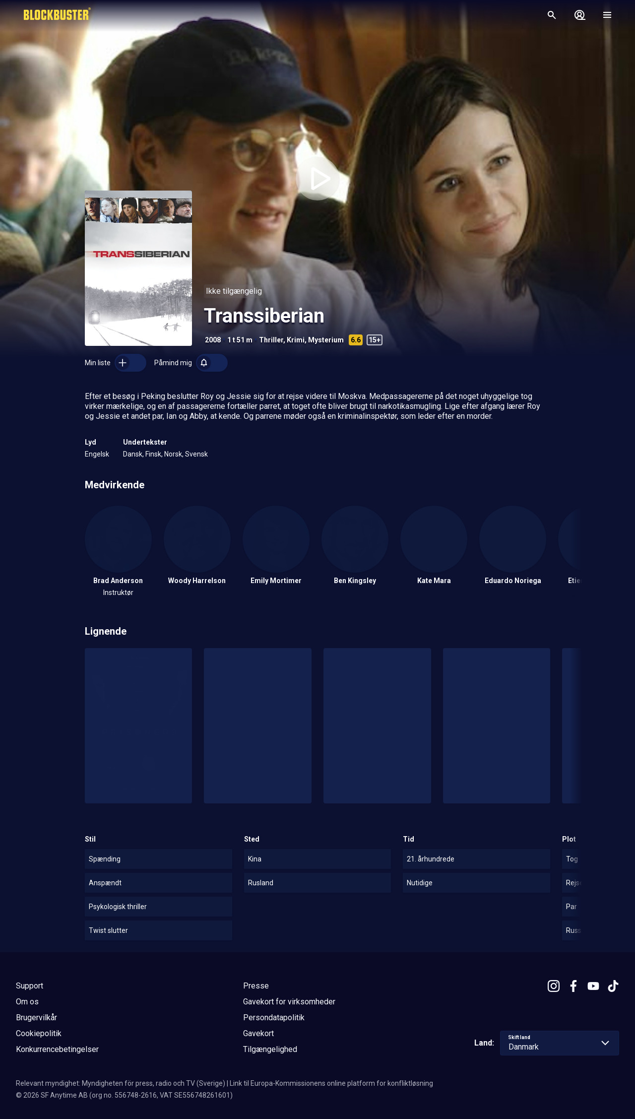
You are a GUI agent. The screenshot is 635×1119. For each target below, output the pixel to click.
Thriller (271, 340)
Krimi (296, 340)
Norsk (173, 454)
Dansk (132, 454)
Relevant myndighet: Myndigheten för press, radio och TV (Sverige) (120, 1083)
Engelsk (97, 454)
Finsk (153, 454)
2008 (213, 340)
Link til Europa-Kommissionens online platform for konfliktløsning (331, 1083)
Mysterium (326, 340)
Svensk (196, 454)
